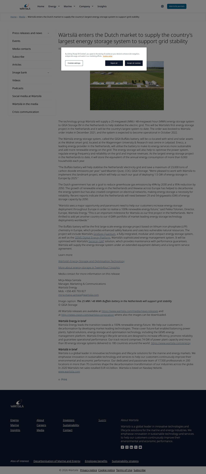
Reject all (114, 63)
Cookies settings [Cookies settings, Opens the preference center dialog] (74, 63)
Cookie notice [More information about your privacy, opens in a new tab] (107, 56)
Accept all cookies (133, 63)
